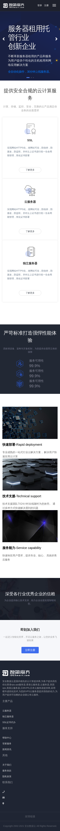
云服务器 (6, 710)
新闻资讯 (6, 749)
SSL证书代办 (9, 722)
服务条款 (6, 770)
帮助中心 (6, 737)
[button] (3, 39)
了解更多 (30, 169)
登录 (39, 5)
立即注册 (30, 650)
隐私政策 (6, 776)
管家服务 (6, 743)
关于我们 (6, 765)
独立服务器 (8, 716)
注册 (46, 5)
